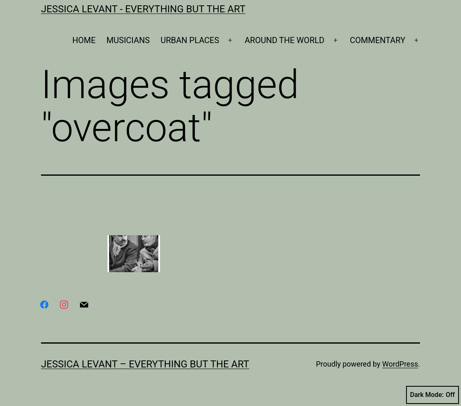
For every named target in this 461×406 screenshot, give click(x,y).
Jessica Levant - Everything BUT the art (143, 9)
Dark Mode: (432, 395)
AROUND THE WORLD (284, 40)
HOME (84, 40)
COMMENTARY (377, 40)
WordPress (400, 364)
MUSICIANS (128, 40)
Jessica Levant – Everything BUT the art (145, 364)
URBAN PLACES (190, 40)
